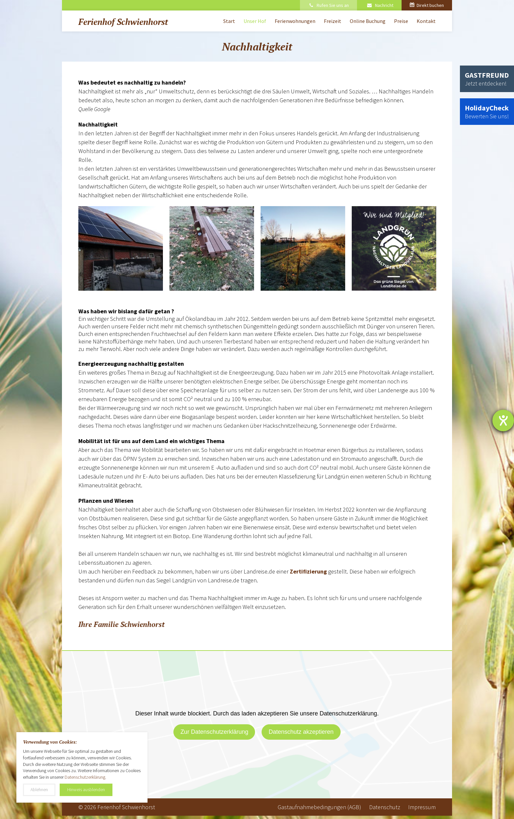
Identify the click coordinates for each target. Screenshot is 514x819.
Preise (401, 21)
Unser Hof (255, 21)
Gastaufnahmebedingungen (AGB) (319, 807)
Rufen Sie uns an (328, 5)
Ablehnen (39, 789)
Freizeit (332, 21)
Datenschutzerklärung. (85, 777)
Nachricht (379, 5)
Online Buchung (368, 21)
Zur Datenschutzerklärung (214, 732)
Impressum (422, 807)
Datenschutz (384, 807)
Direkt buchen (427, 5)
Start (229, 21)
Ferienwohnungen (295, 21)
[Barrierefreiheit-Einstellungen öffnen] (503, 420)
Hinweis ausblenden (86, 789)
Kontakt (426, 21)
